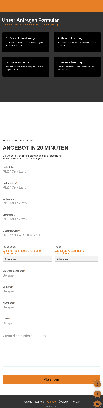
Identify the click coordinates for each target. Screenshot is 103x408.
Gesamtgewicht (11, 231)
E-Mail (6, 319)
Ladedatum (8, 199)
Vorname (8, 287)
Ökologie (64, 401)
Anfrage (51, 401)
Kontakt (76, 401)
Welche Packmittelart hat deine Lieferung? (22, 252)
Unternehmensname (14, 271)
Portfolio (27, 401)
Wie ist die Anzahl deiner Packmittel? (70, 252)
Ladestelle (8, 167)
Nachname (9, 303)
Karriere (39, 401)
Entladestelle (10, 183)
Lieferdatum (9, 215)
